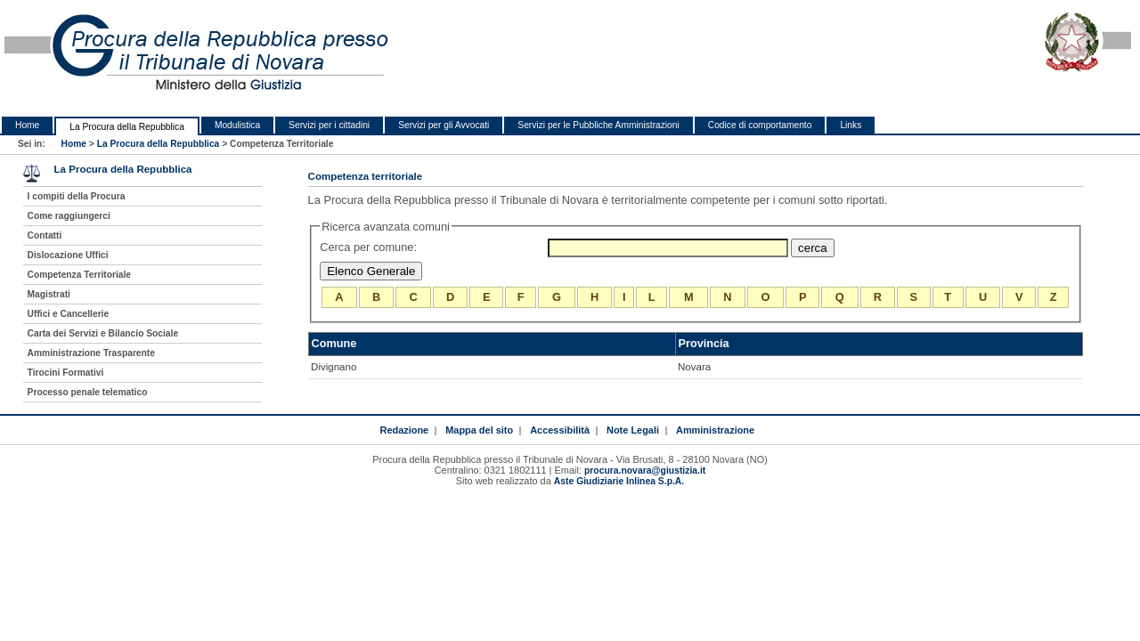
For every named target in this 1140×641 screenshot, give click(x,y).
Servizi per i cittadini (329, 125)
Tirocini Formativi (66, 372)
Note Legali (633, 430)
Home (27, 125)
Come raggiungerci (69, 216)
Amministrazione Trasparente (91, 353)
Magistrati (49, 294)
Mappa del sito (479, 430)
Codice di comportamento (760, 125)
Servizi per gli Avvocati (443, 125)
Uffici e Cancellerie (69, 314)
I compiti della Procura (77, 196)
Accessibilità (560, 430)
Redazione (403, 430)
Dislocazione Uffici (68, 255)
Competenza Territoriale (79, 275)
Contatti (45, 235)
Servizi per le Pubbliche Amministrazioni (598, 125)
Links (850, 125)
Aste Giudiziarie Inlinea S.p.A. (619, 481)
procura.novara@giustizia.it (644, 470)
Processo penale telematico (88, 392)
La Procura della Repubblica (126, 127)
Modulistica (237, 125)
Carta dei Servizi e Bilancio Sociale (103, 333)
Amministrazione (715, 430)
